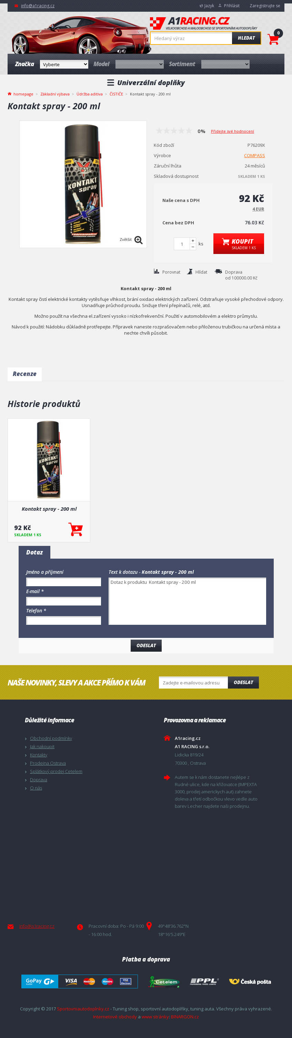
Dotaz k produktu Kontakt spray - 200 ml (187, 601)
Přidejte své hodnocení (232, 131)
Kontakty (38, 755)
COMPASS (254, 155)
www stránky (155, 1017)
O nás (36, 788)
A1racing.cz (204, 24)
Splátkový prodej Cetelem (56, 771)
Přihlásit (232, 6)
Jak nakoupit (42, 746)
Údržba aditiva (90, 93)
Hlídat (201, 272)
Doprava (38, 779)
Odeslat (243, 682)
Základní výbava (55, 93)
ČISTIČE (116, 93)
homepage (23, 93)
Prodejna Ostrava (48, 763)
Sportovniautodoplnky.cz (83, 1009)
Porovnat (171, 272)
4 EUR (258, 209)
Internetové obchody (115, 1017)
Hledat (246, 38)
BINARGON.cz (185, 1017)
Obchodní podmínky (51, 738)
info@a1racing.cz (37, 6)
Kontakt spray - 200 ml (49, 508)
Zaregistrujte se (265, 6)
